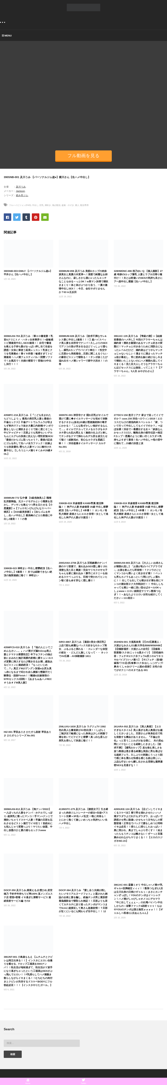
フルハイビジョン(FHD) (20, 205)
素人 (77, 205)
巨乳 (42, 205)
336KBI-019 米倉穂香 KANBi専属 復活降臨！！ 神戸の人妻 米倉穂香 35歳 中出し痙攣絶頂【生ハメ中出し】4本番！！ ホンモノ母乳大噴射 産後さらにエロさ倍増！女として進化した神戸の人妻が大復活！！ (83, 510)
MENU (7, 35)
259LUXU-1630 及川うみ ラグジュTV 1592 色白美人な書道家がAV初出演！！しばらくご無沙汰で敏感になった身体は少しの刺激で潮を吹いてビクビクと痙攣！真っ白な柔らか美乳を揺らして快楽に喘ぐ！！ (83, 733)
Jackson (20, 191)
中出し (35, 205)
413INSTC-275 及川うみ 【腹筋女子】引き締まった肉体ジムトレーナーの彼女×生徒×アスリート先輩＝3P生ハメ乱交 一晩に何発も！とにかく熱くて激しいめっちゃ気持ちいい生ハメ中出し (83, 816)
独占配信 (56, 205)
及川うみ (21, 186)
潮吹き (48, 205)
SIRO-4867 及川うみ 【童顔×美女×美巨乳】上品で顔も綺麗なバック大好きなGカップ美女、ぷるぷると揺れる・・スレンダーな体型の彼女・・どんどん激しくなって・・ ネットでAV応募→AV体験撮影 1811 (83, 648)
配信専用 (84, 205)
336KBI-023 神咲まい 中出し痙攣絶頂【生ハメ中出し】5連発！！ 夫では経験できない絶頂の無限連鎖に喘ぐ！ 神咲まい (28, 572)
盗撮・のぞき (68, 205)
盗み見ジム (22, 195)
